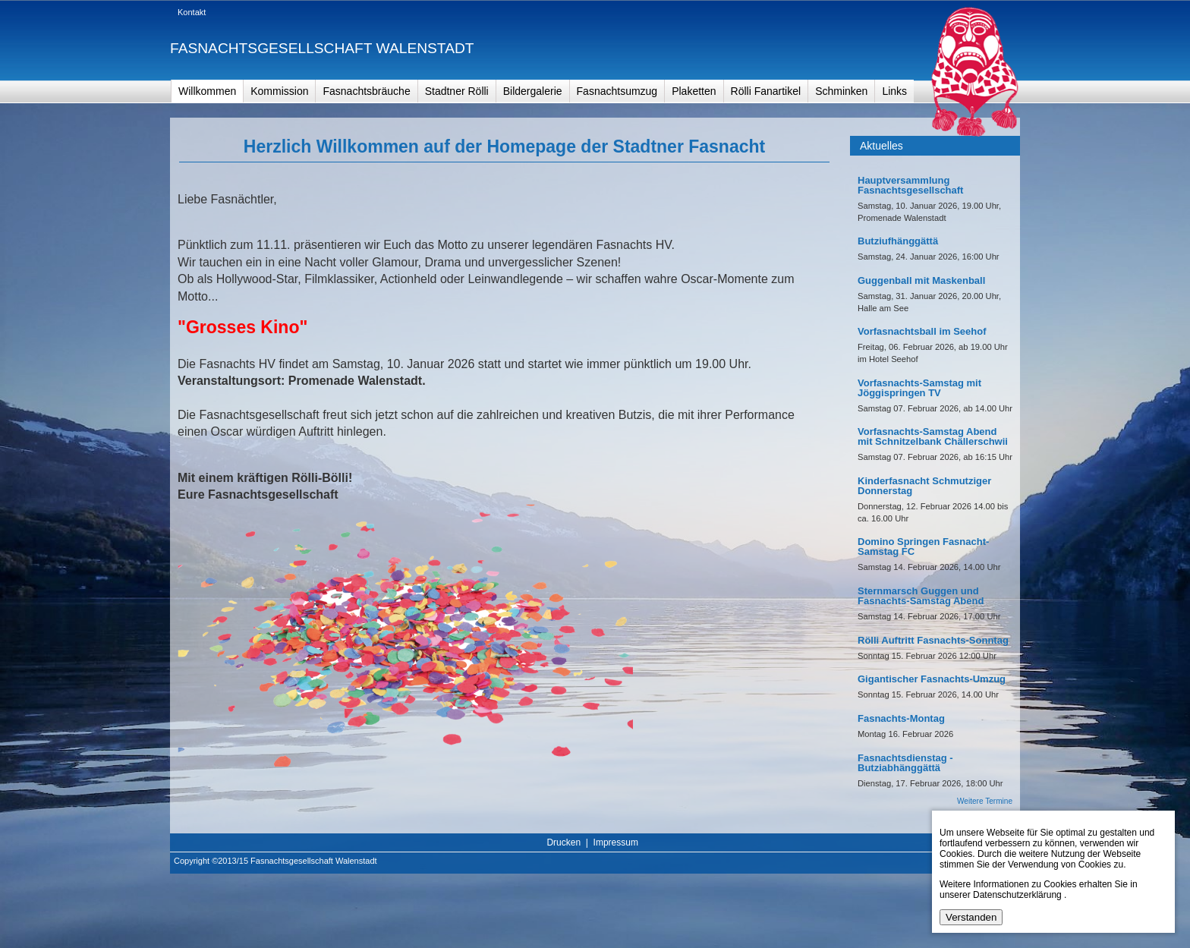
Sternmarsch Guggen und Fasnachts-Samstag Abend (921, 595)
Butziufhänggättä (898, 241)
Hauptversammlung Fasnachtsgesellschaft (910, 185)
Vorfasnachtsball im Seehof (922, 331)
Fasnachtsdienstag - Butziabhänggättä (905, 762)
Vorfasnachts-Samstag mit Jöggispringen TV (919, 387)
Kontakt (192, 12)
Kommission (279, 91)
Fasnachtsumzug (617, 91)
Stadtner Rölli (457, 91)
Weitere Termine (984, 801)
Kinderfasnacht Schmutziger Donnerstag (924, 485)
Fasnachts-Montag (901, 718)
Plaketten (694, 91)
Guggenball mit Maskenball (921, 280)
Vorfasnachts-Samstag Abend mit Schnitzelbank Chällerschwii (933, 436)
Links (894, 91)
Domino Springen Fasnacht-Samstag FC (923, 546)
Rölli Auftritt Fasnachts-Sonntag (933, 640)
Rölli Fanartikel (766, 91)
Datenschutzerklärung (1017, 895)
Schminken (841, 91)
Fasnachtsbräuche (366, 91)
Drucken (563, 842)
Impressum (615, 842)
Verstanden (971, 917)
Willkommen (207, 91)
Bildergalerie (532, 91)
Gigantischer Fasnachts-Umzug (932, 679)
